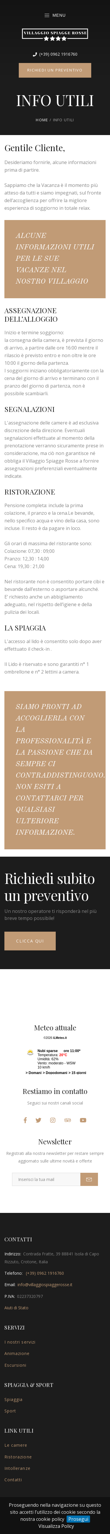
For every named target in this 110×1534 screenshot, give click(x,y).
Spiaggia (13, 1399)
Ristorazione (18, 1457)
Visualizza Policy (56, 1526)
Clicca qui (30, 941)
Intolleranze (17, 1468)
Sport (10, 1411)
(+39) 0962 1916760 (55, 54)
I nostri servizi (19, 1342)
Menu (55, 15)
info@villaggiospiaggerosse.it (45, 1284)
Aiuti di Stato (16, 1307)
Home (42, 119)
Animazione (17, 1353)
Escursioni (15, 1365)
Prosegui (78, 1519)
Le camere (15, 1445)
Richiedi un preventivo (55, 70)
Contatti (13, 1479)
